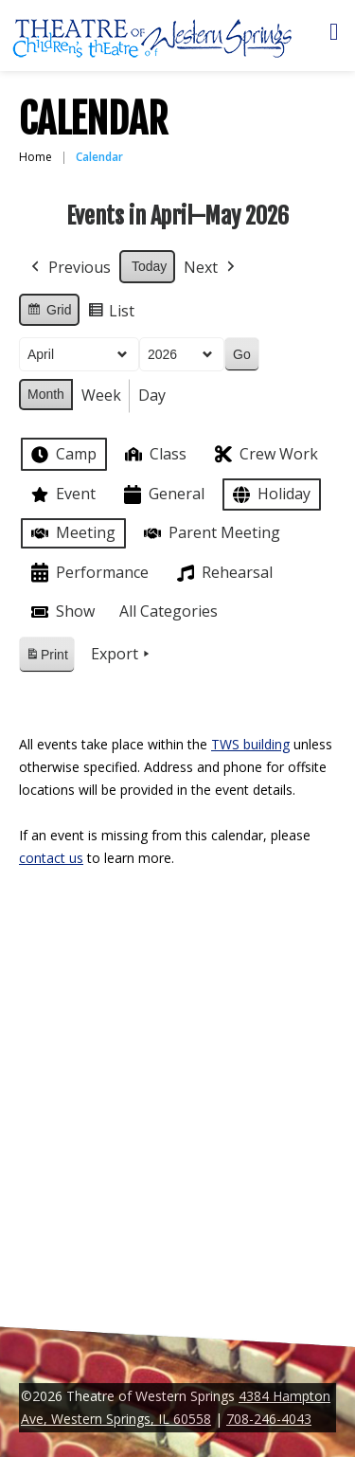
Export (122, 654)
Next (211, 268)
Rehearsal (223, 573)
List (110, 314)
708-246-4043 (268, 1419)
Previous (69, 268)
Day (152, 395)
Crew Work (264, 454)
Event (61, 494)
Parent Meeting (210, 533)
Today (149, 266)
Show (61, 612)
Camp (62, 454)
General (162, 495)
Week (101, 395)
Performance (88, 572)
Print (46, 658)
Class (153, 454)
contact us (51, 858)
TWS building (250, 744)
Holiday (270, 495)
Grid (49, 312)
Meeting (71, 533)
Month (45, 394)
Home (35, 157)
